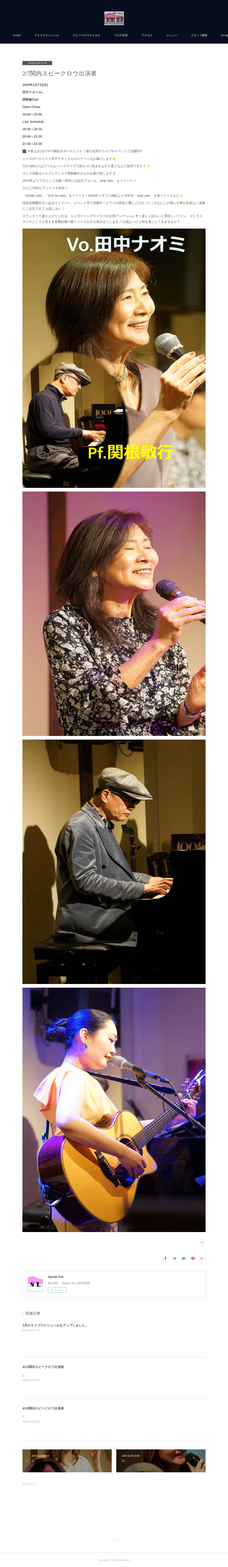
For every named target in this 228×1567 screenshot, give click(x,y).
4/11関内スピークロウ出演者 (43, 1367)
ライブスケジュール (65, 35)
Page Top (114, 1541)
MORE (188, 35)
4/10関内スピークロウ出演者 (43, 1408)
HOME (35, 35)
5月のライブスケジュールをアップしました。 (55, 1325)
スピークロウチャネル (105, 35)
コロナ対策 (140, 35)
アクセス (165, 35)
